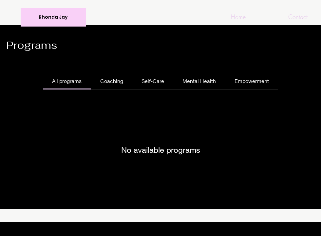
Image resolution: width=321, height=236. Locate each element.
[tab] (67, 80)
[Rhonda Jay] (53, 17)
